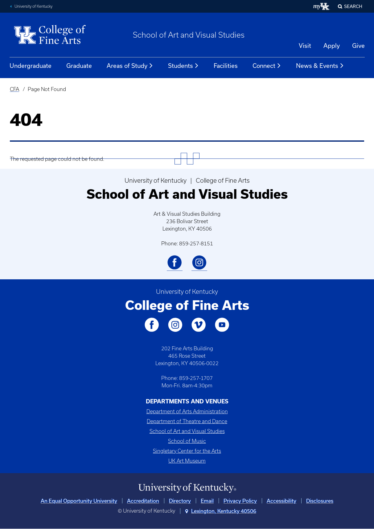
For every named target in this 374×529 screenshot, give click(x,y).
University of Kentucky (33, 6)
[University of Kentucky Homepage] (187, 488)
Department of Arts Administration (187, 411)
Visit (305, 45)
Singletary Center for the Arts (187, 451)
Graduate (79, 65)
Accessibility (281, 501)
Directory (180, 501)
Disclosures (319, 501)
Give (358, 45)
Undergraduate (30, 65)
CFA (14, 89)
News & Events (320, 65)
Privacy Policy (240, 501)
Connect (267, 65)
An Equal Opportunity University (79, 501)
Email (207, 501)
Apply (331, 45)
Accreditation (143, 501)
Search (353, 6)
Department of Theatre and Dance (187, 421)
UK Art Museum (187, 461)
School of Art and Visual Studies (189, 35)
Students (183, 65)
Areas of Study (130, 65)
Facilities (226, 65)
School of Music (187, 441)
